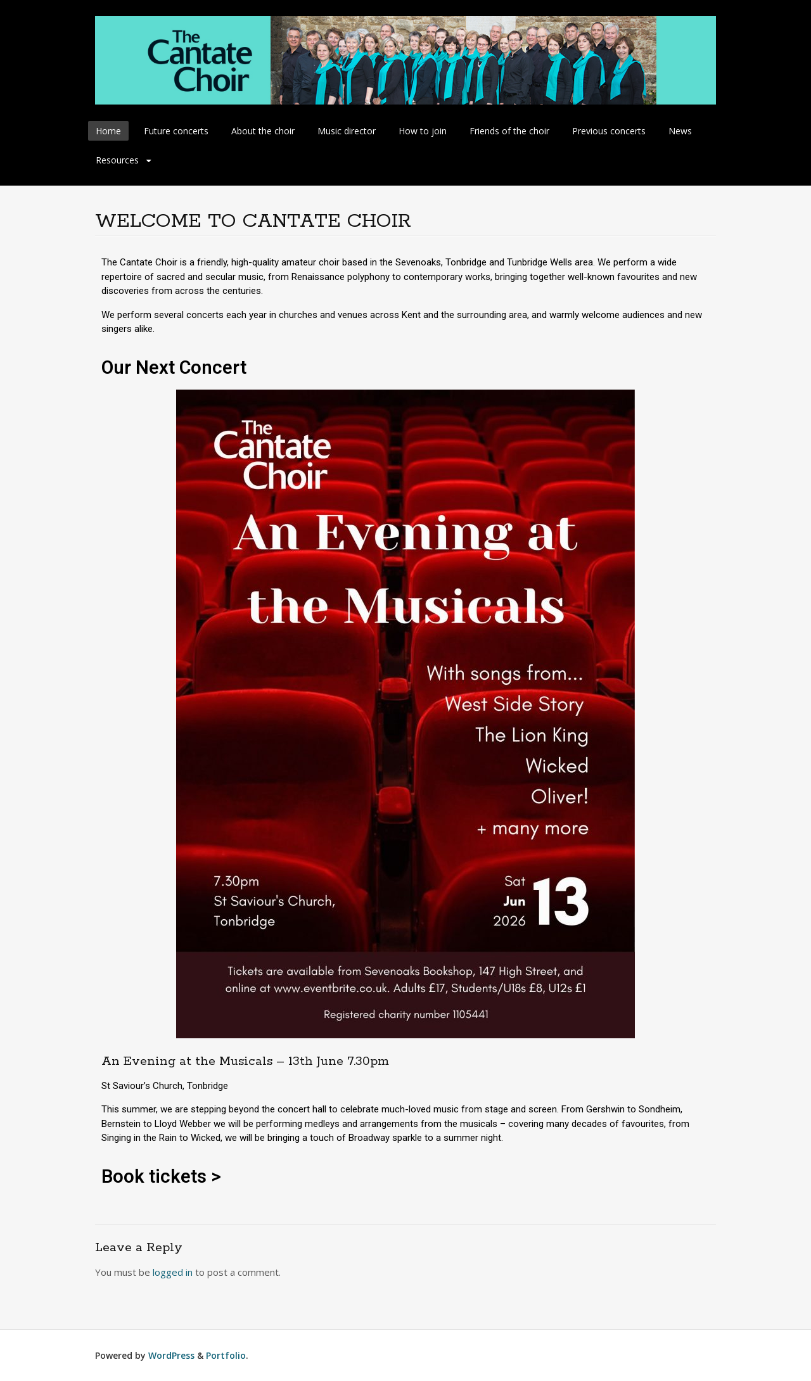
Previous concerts (609, 131)
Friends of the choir (509, 131)
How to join (423, 131)
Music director (346, 131)
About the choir (263, 131)
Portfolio (226, 1355)
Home (108, 131)
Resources (117, 160)
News (680, 131)
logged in (173, 1272)
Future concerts (176, 131)
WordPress (171, 1355)
